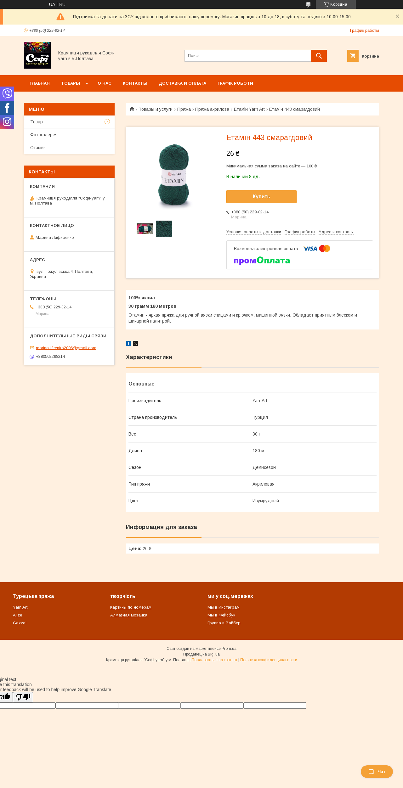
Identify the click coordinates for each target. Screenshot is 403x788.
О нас (104, 83)
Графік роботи (235, 83)
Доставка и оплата (182, 83)
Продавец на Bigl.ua (201, 654)
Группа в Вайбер (224, 623)
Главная (40, 83)
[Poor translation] (23, 697)
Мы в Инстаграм (223, 607)
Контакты (135, 83)
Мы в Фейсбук (221, 615)
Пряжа (184, 109)
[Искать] (319, 56)
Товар (36, 121)
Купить (261, 196)
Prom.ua (229, 648)
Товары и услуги (156, 109)
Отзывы (38, 147)
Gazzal (19, 623)
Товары (70, 83)
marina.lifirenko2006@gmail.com (66, 347)
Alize (17, 615)
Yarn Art (20, 607)
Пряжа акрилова (212, 109)
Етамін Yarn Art (249, 109)
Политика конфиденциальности (268, 660)
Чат (376, 771)
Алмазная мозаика (128, 615)
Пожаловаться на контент (214, 660)
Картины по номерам (130, 607)
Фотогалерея (44, 134)
